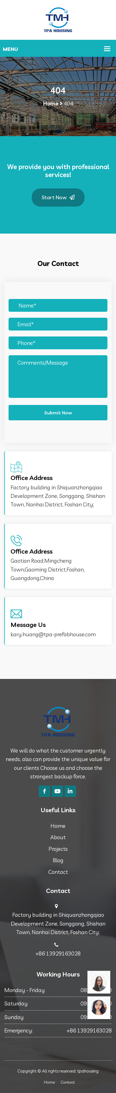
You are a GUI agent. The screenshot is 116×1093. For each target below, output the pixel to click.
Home (51, 103)
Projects (58, 848)
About (58, 837)
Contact (58, 871)
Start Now (58, 197)
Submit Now (58, 412)
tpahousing (88, 1071)
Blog (58, 860)
